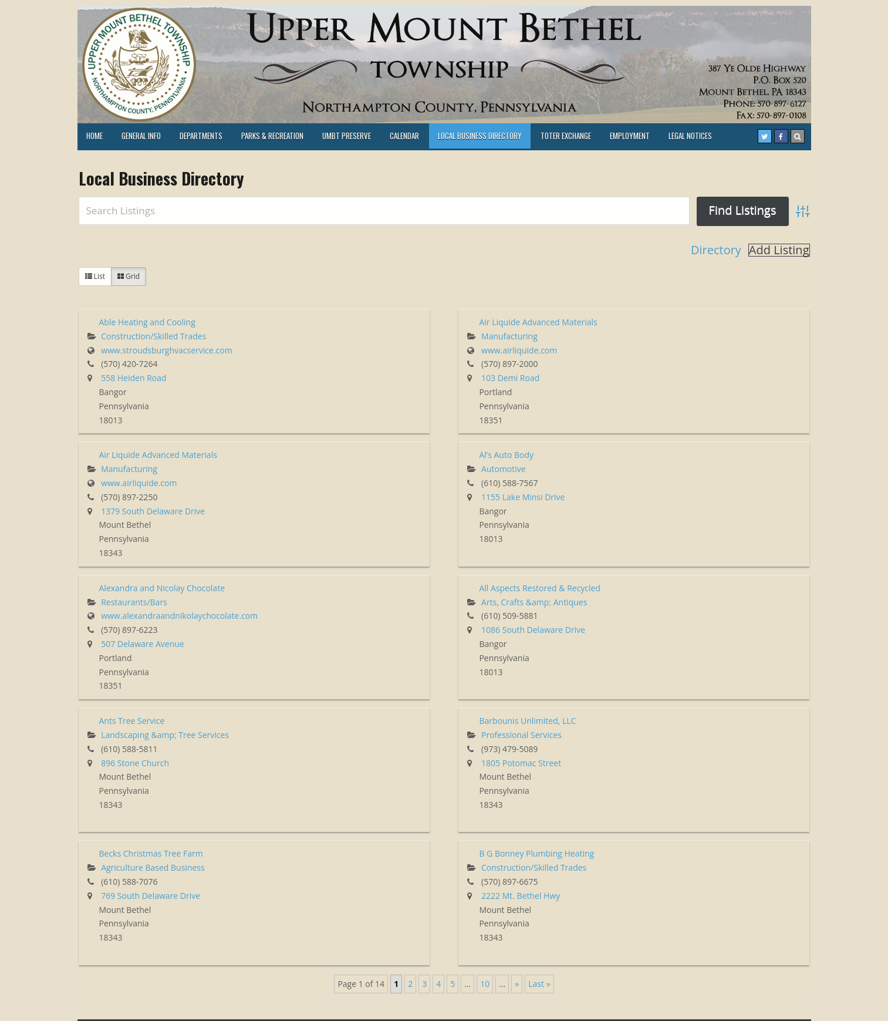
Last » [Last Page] (539, 983)
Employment (630, 135)
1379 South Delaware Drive (153, 511)
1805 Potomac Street (521, 763)
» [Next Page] (517, 983)
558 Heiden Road (133, 377)
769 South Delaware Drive (150, 895)
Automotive (503, 468)
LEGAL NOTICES (690, 135)
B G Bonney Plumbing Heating (536, 853)
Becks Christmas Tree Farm (151, 853)
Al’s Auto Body (506, 454)
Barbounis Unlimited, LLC (527, 720)
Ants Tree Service (132, 720)
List (95, 276)
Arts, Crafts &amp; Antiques (534, 602)
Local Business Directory (480, 135)
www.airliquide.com (519, 350)
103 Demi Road (510, 377)
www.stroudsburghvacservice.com (166, 350)
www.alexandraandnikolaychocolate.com (179, 615)
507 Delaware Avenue (142, 643)
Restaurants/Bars (134, 602)
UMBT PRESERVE (346, 135)
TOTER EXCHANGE (566, 135)
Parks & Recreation (272, 135)
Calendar (404, 135)
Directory (716, 250)
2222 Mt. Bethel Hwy (520, 895)
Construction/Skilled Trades (153, 336)
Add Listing (779, 250)
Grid (128, 276)
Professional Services (521, 734)
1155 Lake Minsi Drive (523, 497)
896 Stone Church (135, 763)
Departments (201, 135)
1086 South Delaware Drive (533, 629)
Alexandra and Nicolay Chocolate (162, 588)
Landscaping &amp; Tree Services (165, 734)
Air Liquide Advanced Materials (538, 322)
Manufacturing (509, 336)
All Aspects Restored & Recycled (539, 588)
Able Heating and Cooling (147, 322)
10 (484, 983)
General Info (141, 135)
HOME (94, 135)
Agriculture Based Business (153, 867)
